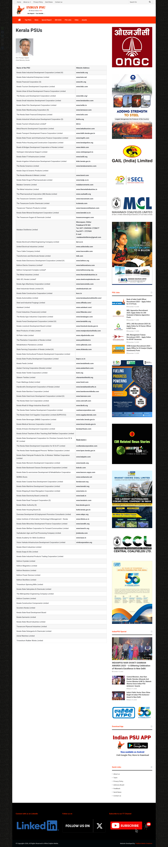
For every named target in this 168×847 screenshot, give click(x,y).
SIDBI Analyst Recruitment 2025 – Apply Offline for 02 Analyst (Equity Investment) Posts (139, 348)
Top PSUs (28, 20)
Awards (84, 20)
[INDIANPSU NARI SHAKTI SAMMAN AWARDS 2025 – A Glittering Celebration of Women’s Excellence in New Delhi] (132, 648)
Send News (49, 2)
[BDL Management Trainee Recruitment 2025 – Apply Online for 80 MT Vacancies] (118, 338)
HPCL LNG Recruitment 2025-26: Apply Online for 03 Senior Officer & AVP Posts (139, 326)
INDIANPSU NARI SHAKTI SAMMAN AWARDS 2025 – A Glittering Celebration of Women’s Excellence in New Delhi (131, 665)
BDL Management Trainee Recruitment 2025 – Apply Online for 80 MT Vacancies (139, 337)
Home (19, 2)
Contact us (58, 2)
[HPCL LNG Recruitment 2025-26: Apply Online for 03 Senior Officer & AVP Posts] (118, 327)
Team (115, 778)
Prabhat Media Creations (144, 843)
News (36, 20)
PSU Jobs (68, 20)
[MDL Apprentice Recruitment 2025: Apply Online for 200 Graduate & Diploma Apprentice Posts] (118, 313)
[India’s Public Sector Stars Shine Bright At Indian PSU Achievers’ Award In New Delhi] (118, 695)
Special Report (47, 20)
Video (77, 20)
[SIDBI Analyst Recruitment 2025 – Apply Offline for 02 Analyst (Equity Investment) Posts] (118, 349)
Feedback (116, 788)
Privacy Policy (38, 2)
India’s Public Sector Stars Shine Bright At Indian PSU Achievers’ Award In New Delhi (138, 695)
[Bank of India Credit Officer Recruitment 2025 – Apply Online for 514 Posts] (118, 302)
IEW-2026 (58, 20)
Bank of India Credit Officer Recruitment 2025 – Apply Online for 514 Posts (139, 301)
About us (26, 2)
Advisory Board (118, 785)
